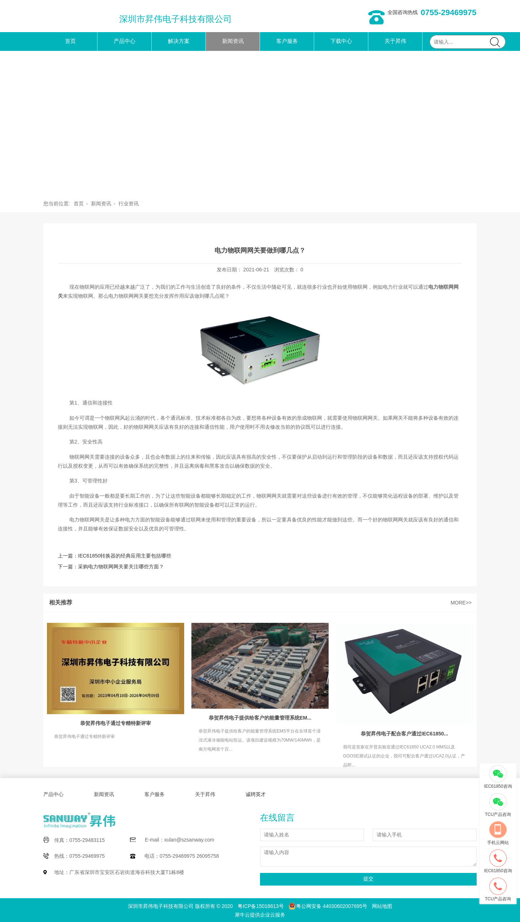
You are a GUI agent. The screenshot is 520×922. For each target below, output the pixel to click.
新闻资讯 (233, 41)
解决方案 (179, 41)
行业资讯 (128, 203)
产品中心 (124, 41)
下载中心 (341, 41)
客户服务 (287, 41)
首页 (70, 41)
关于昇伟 (395, 41)
